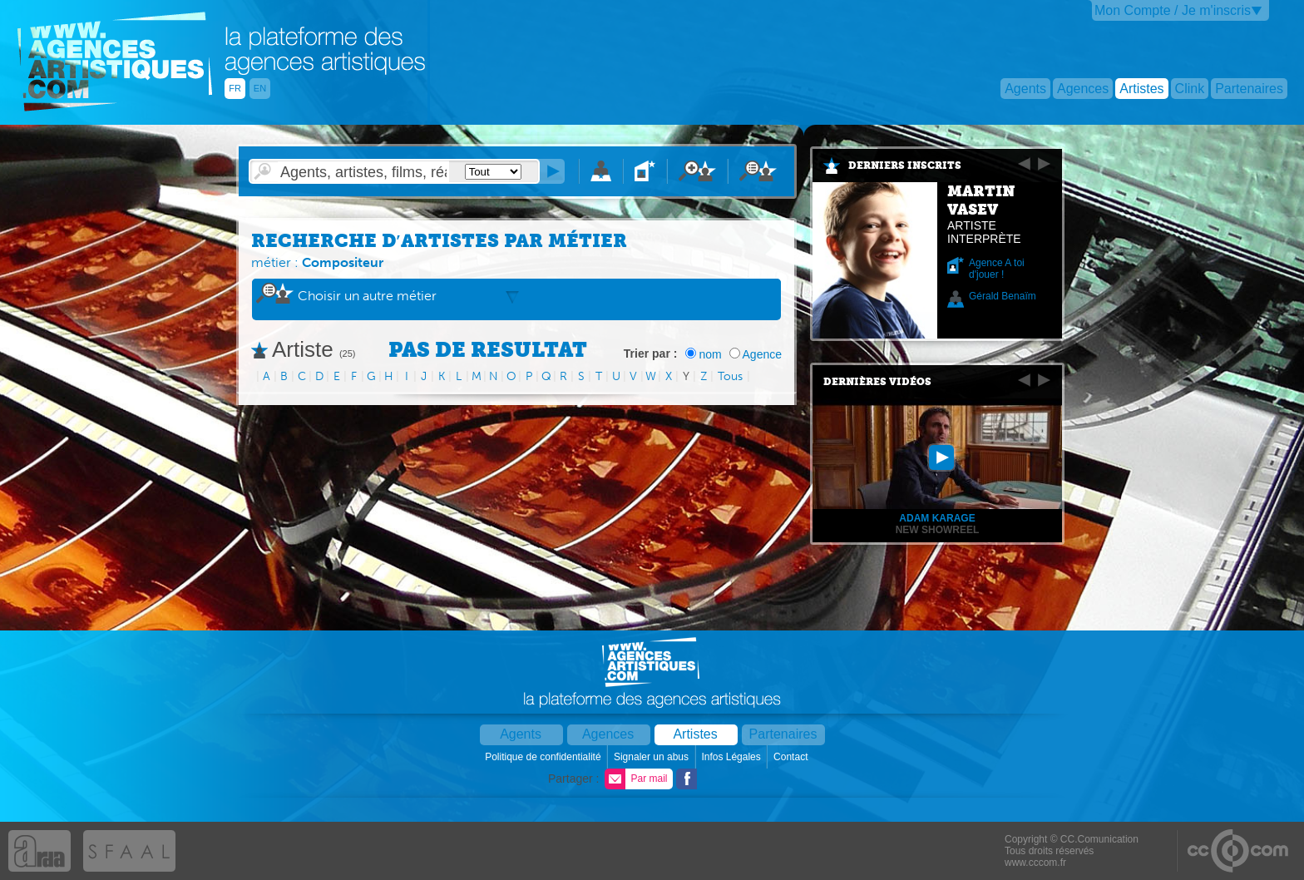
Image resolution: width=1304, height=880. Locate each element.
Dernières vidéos (877, 382)
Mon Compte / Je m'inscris (1172, 10)
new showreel (938, 530)
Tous (730, 376)
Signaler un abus (652, 757)
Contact (792, 757)
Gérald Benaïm (1002, 296)
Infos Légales (732, 757)
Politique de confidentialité (544, 757)
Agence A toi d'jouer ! (997, 268)
